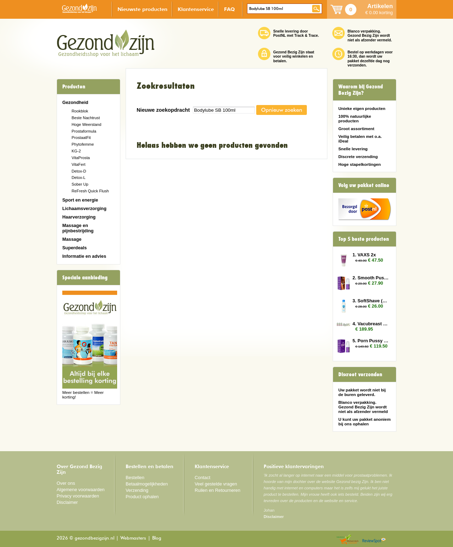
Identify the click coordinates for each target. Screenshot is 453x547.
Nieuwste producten (142, 9)
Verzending (137, 490)
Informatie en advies (84, 256)
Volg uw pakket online (363, 185)
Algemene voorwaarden (81, 489)
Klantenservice (196, 9)
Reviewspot (374, 540)
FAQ (229, 9)
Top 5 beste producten (363, 239)
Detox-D (78, 171)
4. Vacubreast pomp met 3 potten (370, 323)
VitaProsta (80, 158)
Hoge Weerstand (86, 124)
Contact (202, 477)
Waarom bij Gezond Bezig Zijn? (360, 89)
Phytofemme (82, 144)
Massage (71, 239)
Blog (156, 538)
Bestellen (135, 477)
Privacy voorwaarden (78, 496)
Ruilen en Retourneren (217, 490)
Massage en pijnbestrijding (77, 228)
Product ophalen (142, 496)
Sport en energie (80, 200)
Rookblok (79, 111)
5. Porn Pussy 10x (370, 340)
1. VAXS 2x (364, 254)
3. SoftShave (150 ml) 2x (370, 300)
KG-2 (76, 151)
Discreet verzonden (360, 374)
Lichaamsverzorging (84, 208)
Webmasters (133, 538)
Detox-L (78, 177)
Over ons (66, 483)
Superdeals (74, 247)
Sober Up (79, 184)
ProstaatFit (81, 137)
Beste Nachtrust (85, 118)
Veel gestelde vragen (216, 484)
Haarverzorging (79, 217)
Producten (73, 86)
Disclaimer (67, 502)
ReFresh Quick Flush (90, 191)
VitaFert (78, 164)
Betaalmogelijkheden (147, 484)
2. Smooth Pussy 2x (370, 277)
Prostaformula (83, 131)
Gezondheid (75, 102)
